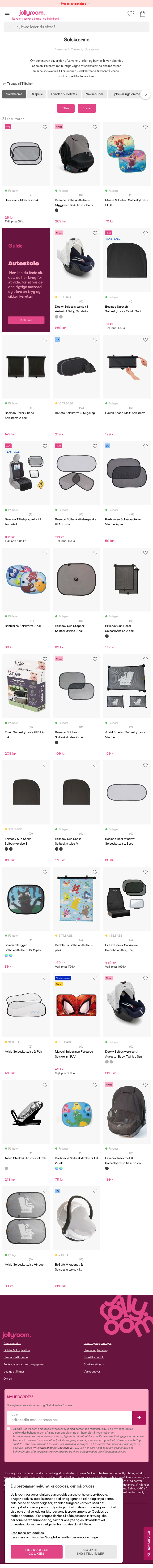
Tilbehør (76, 49)
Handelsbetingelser (16, 1357)
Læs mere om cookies (27, 1533)
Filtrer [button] (66, 108)
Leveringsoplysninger (97, 1343)
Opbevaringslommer (126, 94)
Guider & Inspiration (17, 1350)
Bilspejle (37, 94)
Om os (8, 1379)
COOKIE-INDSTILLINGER (91, 1552)
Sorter (87, 108)
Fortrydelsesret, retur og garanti (25, 1364)
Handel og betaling (96, 1350)
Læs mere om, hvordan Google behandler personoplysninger (55, 1537)
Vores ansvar (92, 1371)
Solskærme (92, 49)
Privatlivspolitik (94, 1357)
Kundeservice (12, 1343)
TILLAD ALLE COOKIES (37, 1552)
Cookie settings (94, 1364)
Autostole (60, 49)
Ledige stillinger (14, 1371)
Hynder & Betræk (64, 94)
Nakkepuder (94, 94)
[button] (7, 13)
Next (145, 94)
